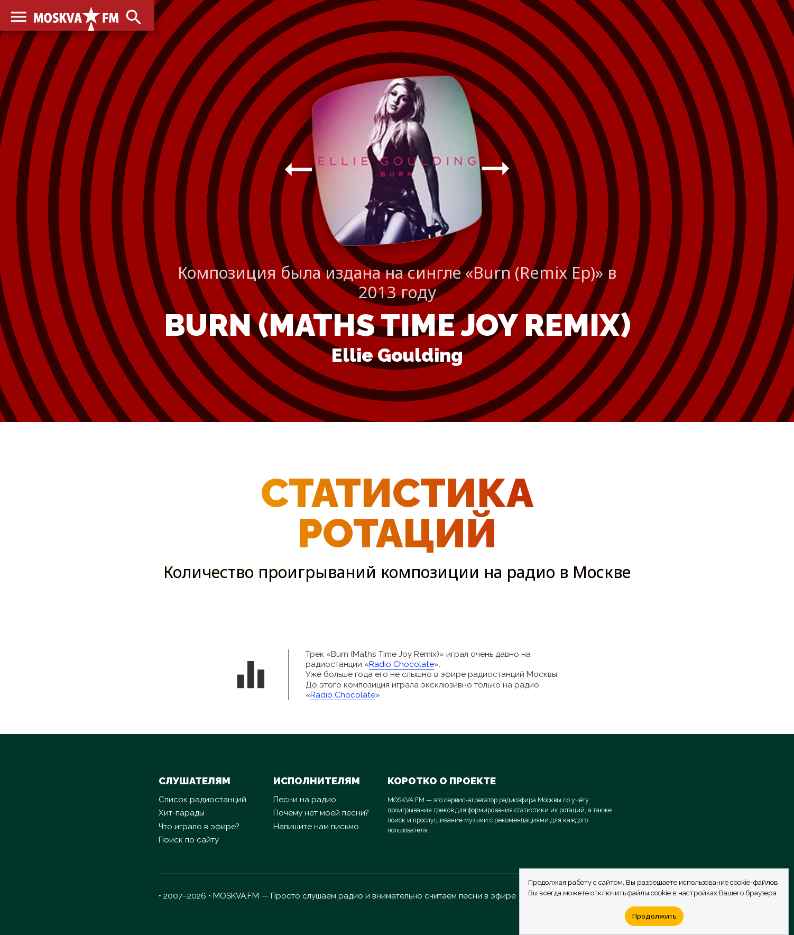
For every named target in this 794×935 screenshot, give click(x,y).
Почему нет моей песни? (321, 813)
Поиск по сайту (189, 840)
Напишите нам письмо (316, 826)
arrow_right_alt (298, 169)
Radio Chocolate (401, 664)
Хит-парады (182, 813)
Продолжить (654, 916)
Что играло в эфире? (199, 826)
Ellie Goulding (397, 355)
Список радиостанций (202, 799)
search (132, 15)
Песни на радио (304, 799)
